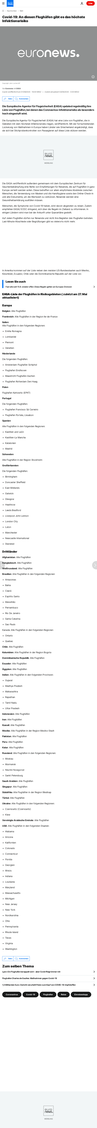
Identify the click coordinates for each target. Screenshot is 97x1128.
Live (91, 3)
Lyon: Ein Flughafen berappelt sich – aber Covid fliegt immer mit (31, 971)
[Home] (3, 11)
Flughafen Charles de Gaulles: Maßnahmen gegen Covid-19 (29, 978)
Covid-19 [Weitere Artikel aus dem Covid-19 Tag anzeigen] (30, 994)
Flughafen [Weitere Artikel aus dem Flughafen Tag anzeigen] (48, 994)
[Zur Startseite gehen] (10, 3)
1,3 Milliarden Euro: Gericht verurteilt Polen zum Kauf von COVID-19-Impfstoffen (39, 985)
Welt (21, 11)
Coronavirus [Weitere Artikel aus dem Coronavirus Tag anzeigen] (12, 994)
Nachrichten (12, 11)
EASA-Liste (10, 294)
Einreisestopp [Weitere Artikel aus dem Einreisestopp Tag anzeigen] (81, 994)
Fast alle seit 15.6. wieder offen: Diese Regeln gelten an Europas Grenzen (39, 287)
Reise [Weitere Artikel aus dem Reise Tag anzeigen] (63, 994)
